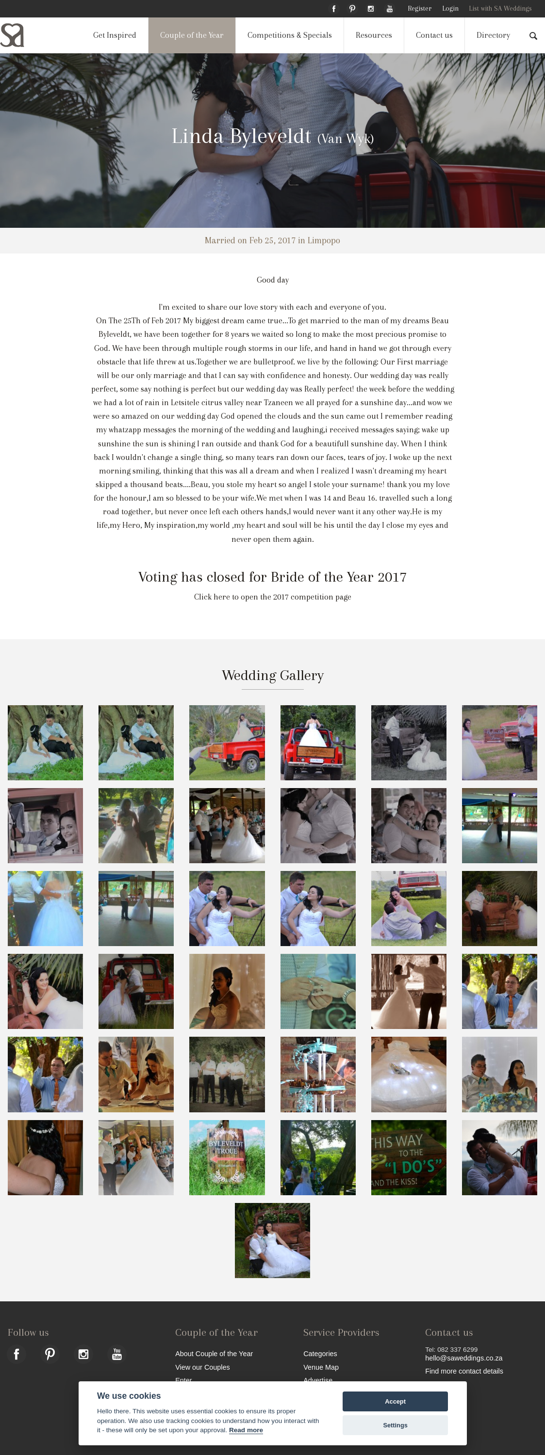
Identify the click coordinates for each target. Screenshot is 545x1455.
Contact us (434, 35)
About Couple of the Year (214, 1353)
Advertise (317, 1380)
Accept (395, 1401)
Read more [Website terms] (246, 1430)
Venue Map (321, 1367)
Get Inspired (114, 35)
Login (450, 8)
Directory (493, 35)
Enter (183, 1380)
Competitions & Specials (290, 35)
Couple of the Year (192, 35)
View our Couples (202, 1367)
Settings (395, 1425)
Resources (374, 35)
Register (419, 8)
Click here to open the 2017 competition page (272, 596)
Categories (320, 1353)
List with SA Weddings (500, 8)
